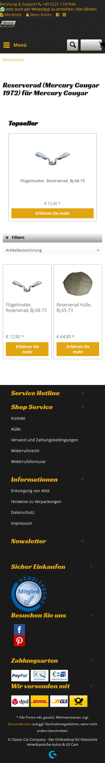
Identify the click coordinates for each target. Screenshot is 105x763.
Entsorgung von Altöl (30, 490)
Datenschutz (22, 512)
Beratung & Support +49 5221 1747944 (38, 4)
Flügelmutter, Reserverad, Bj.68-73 (53, 180)
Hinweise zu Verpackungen (36, 501)
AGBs (16, 429)
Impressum (21, 523)
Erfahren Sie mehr (52, 213)
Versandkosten (19, 724)
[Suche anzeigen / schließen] (72, 45)
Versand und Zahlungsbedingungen (44, 439)
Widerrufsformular (28, 461)
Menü (15, 44)
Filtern (15, 237)
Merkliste (11, 14)
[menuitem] (14, 45)
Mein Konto (39, 14)
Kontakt (18, 418)
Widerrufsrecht (25, 450)
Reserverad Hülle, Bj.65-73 (74, 307)
